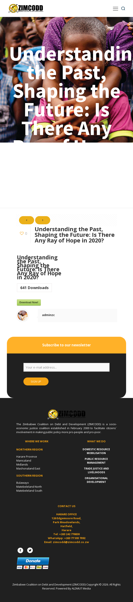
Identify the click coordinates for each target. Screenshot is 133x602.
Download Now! (28, 302)
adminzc (48, 315)
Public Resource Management (96, 460)
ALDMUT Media (81, 588)
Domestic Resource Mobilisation (96, 451)
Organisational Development (96, 480)
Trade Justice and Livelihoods (96, 470)
